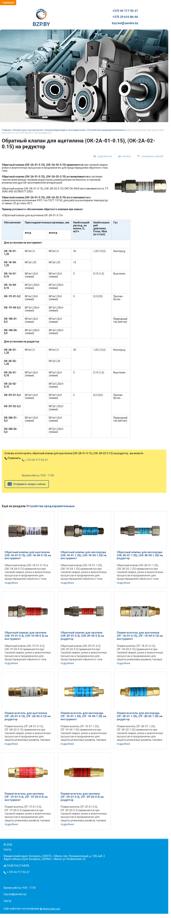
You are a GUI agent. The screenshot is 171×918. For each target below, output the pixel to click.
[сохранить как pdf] (150, 156)
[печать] (124, 156)
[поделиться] (102, 156)
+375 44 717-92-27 (125, 11)
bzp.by (7, 900)
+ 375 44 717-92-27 (35, 459)
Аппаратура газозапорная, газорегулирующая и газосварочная (49, 130)
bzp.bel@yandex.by (125, 23)
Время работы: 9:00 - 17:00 (38, 475)
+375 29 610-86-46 (125, 17)
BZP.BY (41, 18)
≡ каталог (8, 2)
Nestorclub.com (51, 908)
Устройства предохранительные (105, 130)
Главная (6, 130)
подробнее (11, 582)
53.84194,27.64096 (18, 865)
